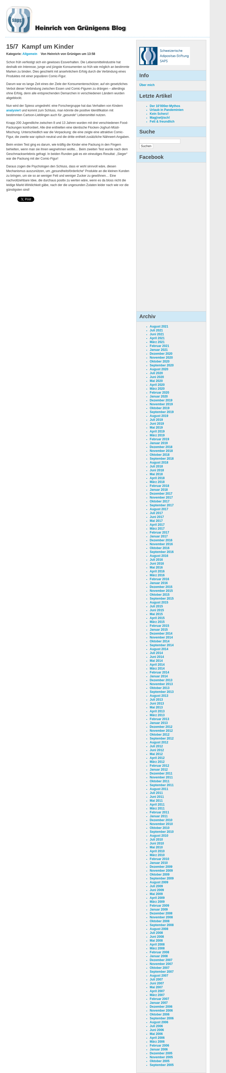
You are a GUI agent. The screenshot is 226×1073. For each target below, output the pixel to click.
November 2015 (161, 591)
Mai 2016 (156, 567)
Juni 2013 (157, 703)
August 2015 (159, 602)
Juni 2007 (157, 983)
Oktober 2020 (159, 361)
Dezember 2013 (161, 680)
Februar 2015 (159, 626)
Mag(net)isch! (160, 117)
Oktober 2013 (159, 688)
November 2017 (161, 497)
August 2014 (159, 649)
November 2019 (161, 404)
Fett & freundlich (162, 121)
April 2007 (157, 991)
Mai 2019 (156, 427)
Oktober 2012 (159, 734)
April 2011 (157, 804)
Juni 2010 (157, 843)
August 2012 (159, 742)
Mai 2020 (156, 381)
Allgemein (29, 54)
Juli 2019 (156, 420)
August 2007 (159, 975)
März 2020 (157, 388)
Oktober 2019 (159, 408)
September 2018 (162, 458)
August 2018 (159, 462)
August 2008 (159, 929)
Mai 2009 (156, 894)
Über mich (147, 85)
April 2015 (157, 618)
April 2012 (157, 758)
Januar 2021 (159, 350)
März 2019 (157, 435)
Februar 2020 (159, 392)
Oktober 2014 (159, 641)
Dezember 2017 (161, 493)
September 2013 (162, 692)
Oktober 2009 (159, 874)
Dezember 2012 (161, 727)
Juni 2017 (157, 517)
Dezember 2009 (161, 867)
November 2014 (161, 637)
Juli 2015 (156, 606)
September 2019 (162, 412)
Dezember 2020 (161, 354)
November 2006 (161, 1010)
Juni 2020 (157, 377)
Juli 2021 (156, 330)
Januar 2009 (159, 909)
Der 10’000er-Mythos (165, 106)
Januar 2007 (159, 1003)
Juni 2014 (157, 657)
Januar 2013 (159, 723)
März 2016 (157, 575)
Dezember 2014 (161, 633)
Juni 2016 (157, 563)
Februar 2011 (159, 812)
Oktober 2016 (159, 548)
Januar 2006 (159, 1049)
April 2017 (157, 525)
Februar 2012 (159, 766)
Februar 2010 (159, 859)
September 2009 (162, 878)
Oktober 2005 (159, 1061)
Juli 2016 (156, 560)
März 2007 (157, 995)
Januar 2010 (159, 863)
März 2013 (157, 715)
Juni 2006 (157, 1030)
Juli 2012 (156, 746)
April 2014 (157, 664)
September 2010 (162, 832)
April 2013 (157, 711)
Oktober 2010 (159, 828)
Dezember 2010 (161, 820)
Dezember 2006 (161, 1006)
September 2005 (162, 1065)
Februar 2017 (159, 532)
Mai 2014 (156, 661)
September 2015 (162, 598)
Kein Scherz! (159, 114)
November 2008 (161, 917)
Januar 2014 (159, 676)
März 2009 (157, 902)
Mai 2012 (156, 754)
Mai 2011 (156, 800)
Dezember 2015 (161, 587)
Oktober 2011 (159, 781)
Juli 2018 (156, 466)
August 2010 (159, 835)
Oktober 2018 (159, 455)
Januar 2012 (159, 769)
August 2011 (159, 789)
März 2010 (157, 855)
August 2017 (159, 509)
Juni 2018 (157, 470)
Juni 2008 (157, 937)
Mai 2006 (156, 1034)
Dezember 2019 (161, 400)
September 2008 (162, 925)
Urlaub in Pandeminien (166, 110)
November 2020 (161, 357)
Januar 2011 (159, 816)
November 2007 (161, 964)
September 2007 (162, 971)
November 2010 (161, 824)
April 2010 (157, 851)
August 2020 (159, 369)
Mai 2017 (156, 521)
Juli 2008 (156, 933)
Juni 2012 (157, 750)
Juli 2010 (156, 839)
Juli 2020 (156, 373)
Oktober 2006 (159, 1014)
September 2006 (162, 1018)
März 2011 (157, 808)
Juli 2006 (156, 1026)
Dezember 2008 (161, 913)
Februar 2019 (159, 439)
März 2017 (157, 528)
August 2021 (159, 326)
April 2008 (157, 944)
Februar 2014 (159, 672)
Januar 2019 (159, 443)
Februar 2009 (159, 905)
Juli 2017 (156, 513)
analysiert (13, 110)
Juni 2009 (157, 890)
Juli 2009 (156, 886)
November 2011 (161, 777)
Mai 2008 (156, 940)
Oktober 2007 (159, 968)
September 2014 (162, 645)
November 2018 (161, 451)
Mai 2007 (156, 987)
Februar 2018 (159, 486)
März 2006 (157, 1041)
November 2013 (161, 684)
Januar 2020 (159, 396)
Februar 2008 (159, 952)
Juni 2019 (157, 423)
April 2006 (157, 1038)
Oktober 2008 (159, 921)
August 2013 (159, 696)
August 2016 (159, 556)
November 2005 (161, 1057)
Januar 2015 (159, 629)
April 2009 (157, 898)
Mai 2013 (156, 707)
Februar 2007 (159, 999)
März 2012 (157, 762)
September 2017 (162, 505)
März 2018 (157, 482)
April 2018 (157, 478)
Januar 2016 (159, 583)
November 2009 (161, 870)
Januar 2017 (159, 536)
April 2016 (157, 571)
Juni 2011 (157, 797)
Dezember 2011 (161, 773)
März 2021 (157, 342)
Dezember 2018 (161, 447)
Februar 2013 (159, 719)
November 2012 (161, 731)
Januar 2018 (159, 490)
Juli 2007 (156, 979)
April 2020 (157, 385)
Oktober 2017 (159, 501)
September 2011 (162, 785)
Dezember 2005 (161, 1053)
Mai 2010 (156, 847)
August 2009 (159, 882)
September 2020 (162, 365)
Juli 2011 (156, 793)
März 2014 (157, 668)
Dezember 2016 (161, 540)
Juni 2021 (157, 334)
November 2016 (161, 544)
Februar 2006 (159, 1045)
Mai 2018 (156, 474)
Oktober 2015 (159, 594)
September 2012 (162, 738)
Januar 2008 (159, 956)
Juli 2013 (156, 699)
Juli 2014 (156, 653)
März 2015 (157, 622)
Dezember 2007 (161, 960)
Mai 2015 (156, 614)
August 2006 (159, 1022)
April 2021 (157, 338)
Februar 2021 (159, 346)
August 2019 (159, 416)
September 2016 (162, 552)
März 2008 (157, 948)
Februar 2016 (159, 579)
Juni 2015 (157, 610)
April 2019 (157, 431)
